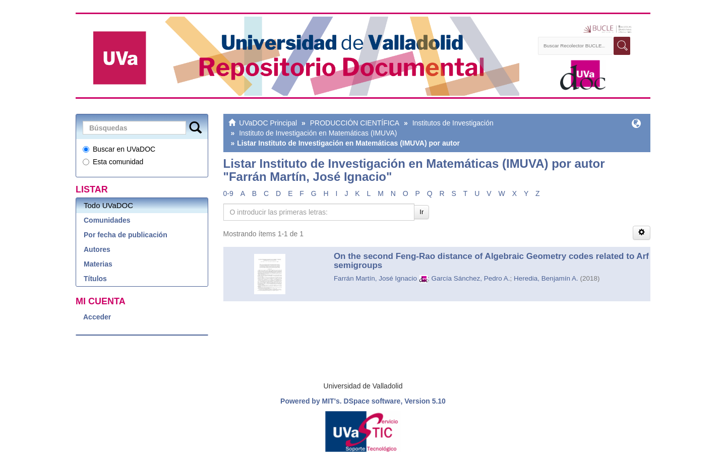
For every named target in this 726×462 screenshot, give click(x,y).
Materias (98, 264)
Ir (421, 212)
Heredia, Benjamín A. (546, 278)
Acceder (97, 317)
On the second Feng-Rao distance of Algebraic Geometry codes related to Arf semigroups (491, 261)
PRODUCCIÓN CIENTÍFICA (354, 123)
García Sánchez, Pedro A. (470, 278)
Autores (97, 249)
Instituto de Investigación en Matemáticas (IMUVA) (318, 133)
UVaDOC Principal (268, 123)
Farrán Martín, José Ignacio (375, 278)
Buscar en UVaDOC (119, 149)
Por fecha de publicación (125, 235)
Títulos (95, 279)
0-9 (228, 193)
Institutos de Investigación (453, 123)
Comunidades (107, 220)
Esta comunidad (113, 162)
